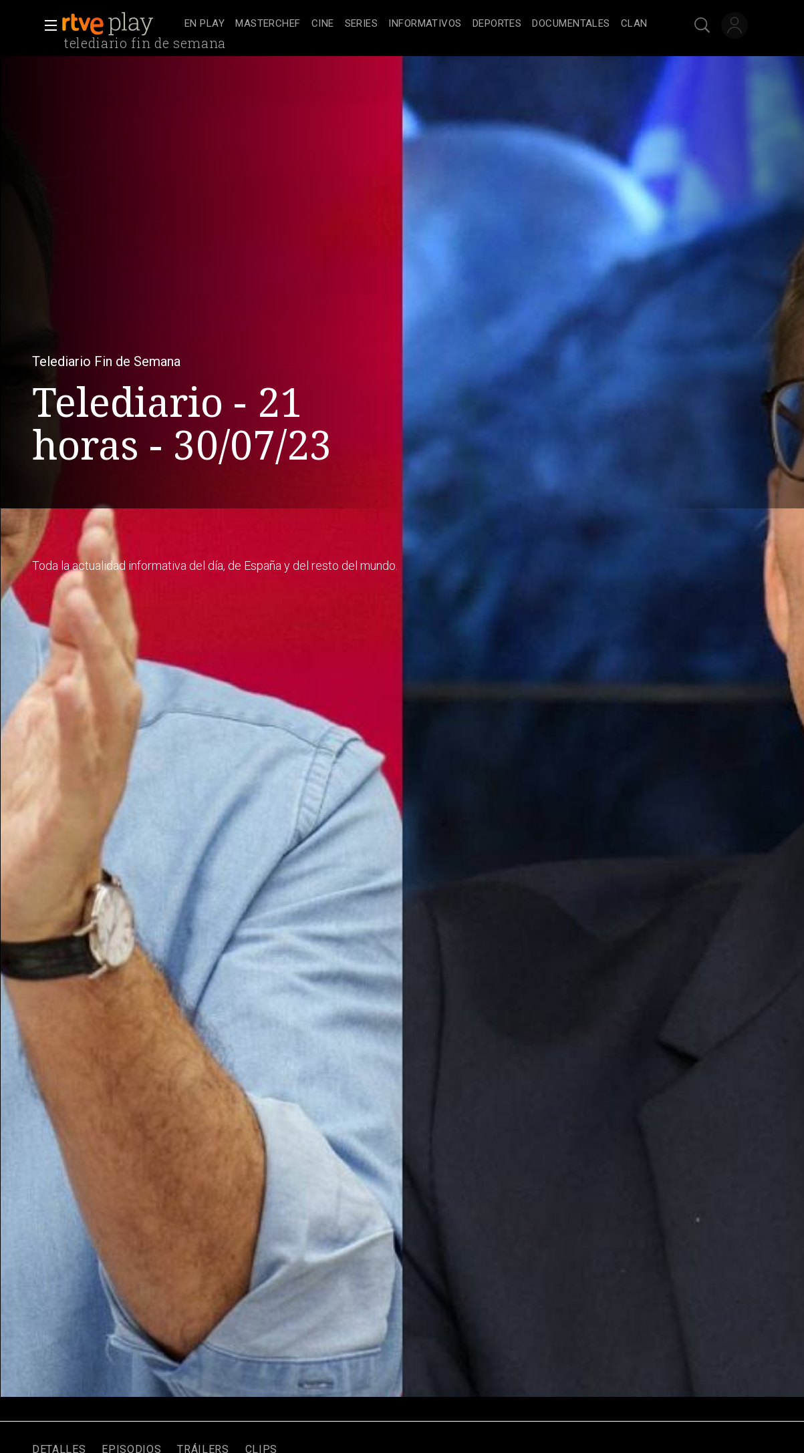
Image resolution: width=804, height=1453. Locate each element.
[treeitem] (204, 24)
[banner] (120, 24)
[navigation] (416, 24)
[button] (46, 25)
